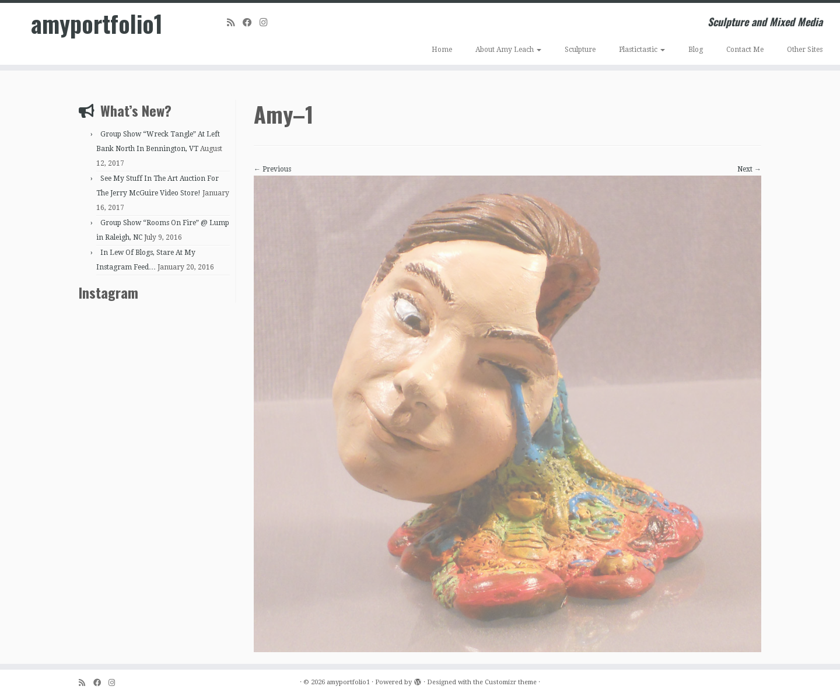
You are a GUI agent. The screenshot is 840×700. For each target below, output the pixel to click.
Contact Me (745, 50)
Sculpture (580, 50)
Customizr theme (511, 682)
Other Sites (804, 50)
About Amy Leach (508, 50)
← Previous (272, 169)
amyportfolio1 (97, 23)
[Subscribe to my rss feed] (235, 22)
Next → (749, 169)
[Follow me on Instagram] (267, 22)
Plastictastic (642, 50)
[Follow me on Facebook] (251, 22)
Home (442, 50)
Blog (695, 50)
